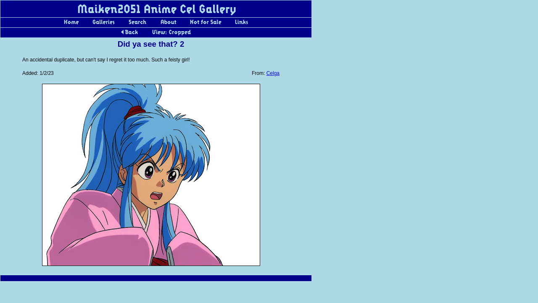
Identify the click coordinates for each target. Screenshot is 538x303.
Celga (273, 73)
